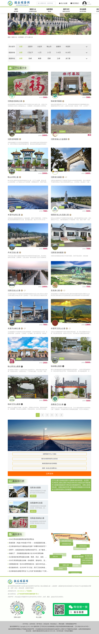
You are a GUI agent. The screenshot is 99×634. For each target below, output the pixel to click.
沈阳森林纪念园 (36, 503)
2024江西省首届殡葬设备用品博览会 (21, 539)
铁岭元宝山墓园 (14, 404)
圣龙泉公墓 (55, 290)
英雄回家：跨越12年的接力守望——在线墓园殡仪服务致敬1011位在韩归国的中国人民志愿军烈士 (28, 543)
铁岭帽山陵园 (56, 366)
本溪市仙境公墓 (14, 215)
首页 (16, 10)
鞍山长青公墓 (13, 177)
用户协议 (39, 624)
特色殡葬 (83, 10)
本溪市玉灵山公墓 (58, 328)
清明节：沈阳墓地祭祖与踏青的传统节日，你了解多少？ (27, 550)
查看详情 (33, 496)
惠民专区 (66, 10)
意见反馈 (46, 624)
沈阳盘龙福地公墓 (15, 101)
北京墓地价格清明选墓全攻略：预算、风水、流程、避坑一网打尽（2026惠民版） (28, 557)
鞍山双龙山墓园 (14, 366)
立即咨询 (49, 474)
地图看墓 (49, 10)
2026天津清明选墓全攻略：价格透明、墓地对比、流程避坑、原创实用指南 (28, 561)
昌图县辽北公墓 (57, 404)
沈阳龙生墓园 (56, 177)
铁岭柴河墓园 (56, 101)
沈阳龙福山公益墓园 (59, 139)
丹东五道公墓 (13, 252)
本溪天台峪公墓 (14, 328)
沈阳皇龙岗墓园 (57, 252)
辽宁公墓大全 (29, 37)
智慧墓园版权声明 (71, 624)
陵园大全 (32, 10)
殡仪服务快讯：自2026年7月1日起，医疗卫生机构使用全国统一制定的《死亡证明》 (28, 568)
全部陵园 (21, 37)
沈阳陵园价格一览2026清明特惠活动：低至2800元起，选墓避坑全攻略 (28, 564)
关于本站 (25, 624)
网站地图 (61, 624)
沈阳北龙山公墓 (14, 290)
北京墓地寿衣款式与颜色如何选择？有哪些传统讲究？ (28, 546)
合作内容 (32, 624)
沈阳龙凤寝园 (13, 139)
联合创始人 (53, 624)
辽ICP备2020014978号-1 (82, 626)
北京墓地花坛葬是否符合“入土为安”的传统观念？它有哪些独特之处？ (28, 571)
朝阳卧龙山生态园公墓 (60, 215)
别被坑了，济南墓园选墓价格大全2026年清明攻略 (26, 553)
